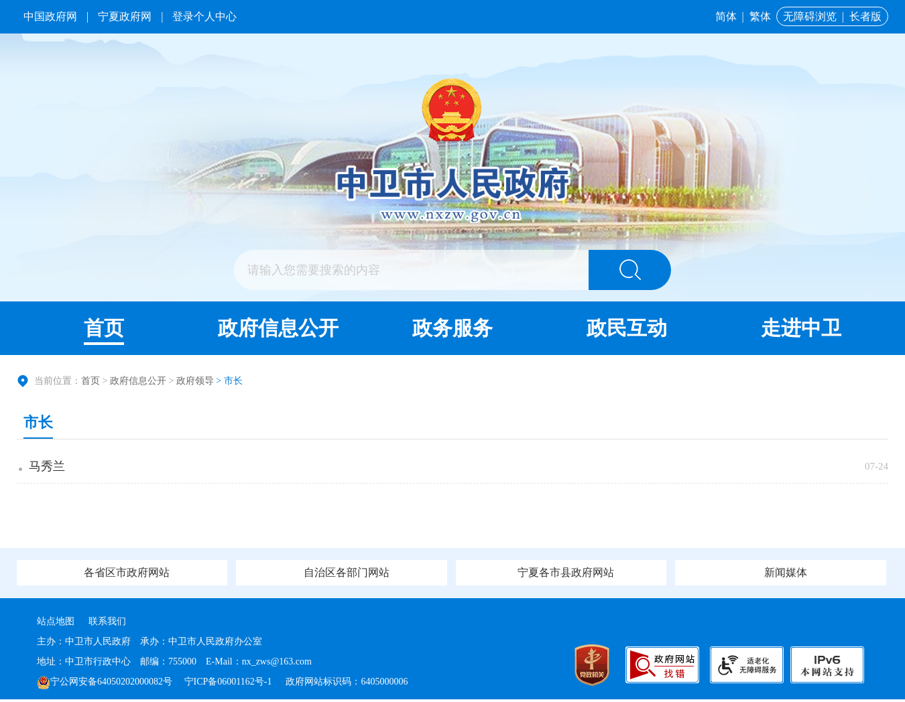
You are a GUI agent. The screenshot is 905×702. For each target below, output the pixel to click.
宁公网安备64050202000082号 (104, 684)
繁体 (760, 16)
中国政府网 (50, 16)
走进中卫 (801, 328)
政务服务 (452, 328)
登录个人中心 (204, 16)
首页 (104, 328)
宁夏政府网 (125, 16)
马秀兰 (48, 467)
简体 (726, 16)
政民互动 (627, 328)
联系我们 (107, 624)
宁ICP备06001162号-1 (229, 684)
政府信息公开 (278, 328)
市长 (38, 422)
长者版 (865, 16)
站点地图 (55, 624)
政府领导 (195, 381)
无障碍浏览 (810, 16)
